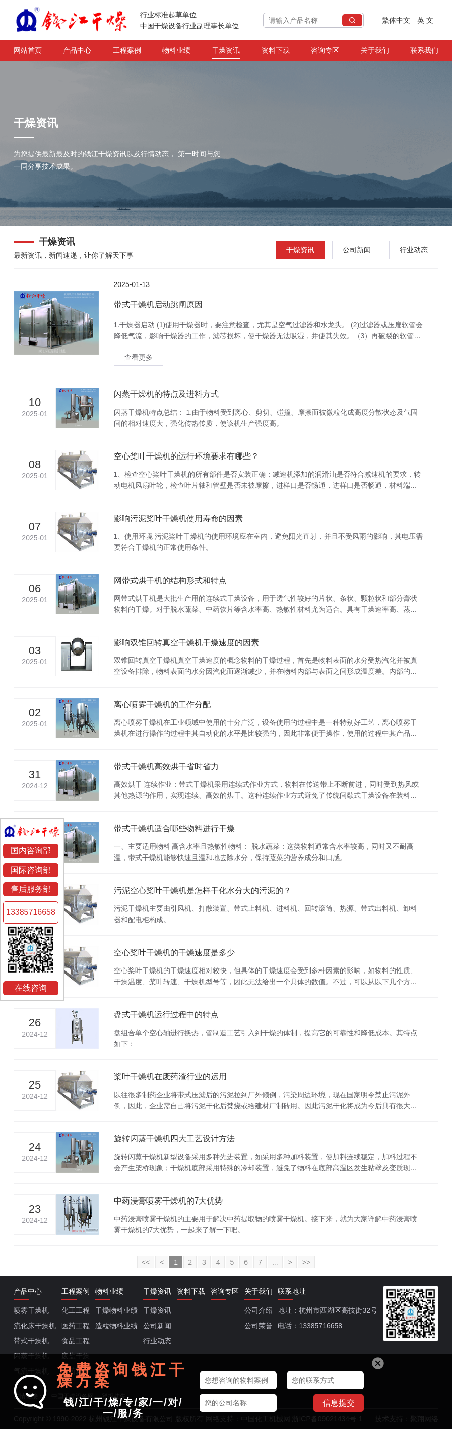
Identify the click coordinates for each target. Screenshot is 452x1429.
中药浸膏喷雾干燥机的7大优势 (168, 1200)
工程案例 (127, 52)
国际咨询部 (31, 870)
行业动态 (414, 250)
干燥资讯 (226, 52)
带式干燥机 (31, 1341)
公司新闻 (357, 250)
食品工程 (75, 1341)
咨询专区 (325, 52)
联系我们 (424, 52)
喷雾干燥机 (31, 1310)
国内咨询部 (31, 850)
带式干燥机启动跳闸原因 (158, 304)
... (275, 1262)
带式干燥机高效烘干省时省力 (166, 766)
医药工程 (75, 1326)
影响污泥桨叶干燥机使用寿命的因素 (178, 518)
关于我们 (375, 52)
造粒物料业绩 (116, 1326)
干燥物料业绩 (116, 1310)
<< (146, 1262)
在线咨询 (31, 987)
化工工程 (75, 1310)
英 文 (425, 20)
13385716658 (30, 912)
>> (306, 1262)
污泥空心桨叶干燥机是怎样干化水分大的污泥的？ (202, 890)
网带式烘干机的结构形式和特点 (170, 580)
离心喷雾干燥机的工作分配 (162, 704)
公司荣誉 (258, 1326)
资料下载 (276, 52)
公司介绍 (258, 1310)
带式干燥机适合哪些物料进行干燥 (174, 828)
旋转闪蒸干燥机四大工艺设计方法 (174, 1138)
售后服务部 (31, 889)
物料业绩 (176, 52)
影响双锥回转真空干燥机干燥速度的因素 (186, 642)
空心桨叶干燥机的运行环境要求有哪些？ (186, 456)
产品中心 (77, 52)
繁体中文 (396, 20)
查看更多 (138, 357)
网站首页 (28, 52)
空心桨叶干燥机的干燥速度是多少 (174, 952)
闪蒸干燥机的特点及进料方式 (166, 394)
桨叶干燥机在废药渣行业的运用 (170, 1076)
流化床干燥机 (35, 1326)
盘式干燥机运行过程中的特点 (166, 1014)
